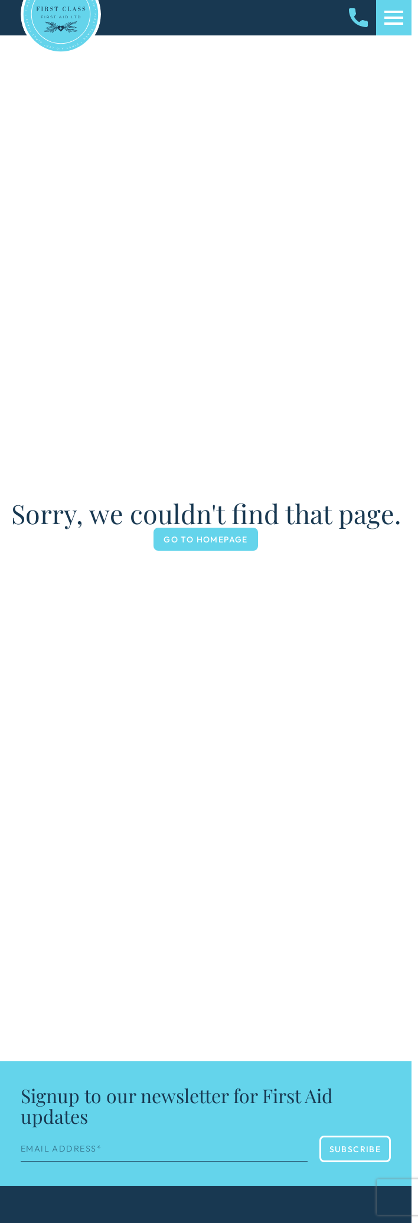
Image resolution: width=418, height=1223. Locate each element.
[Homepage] (61, 14)
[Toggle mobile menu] (394, 17)
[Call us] (358, 17)
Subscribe (355, 1149)
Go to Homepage (206, 539)
